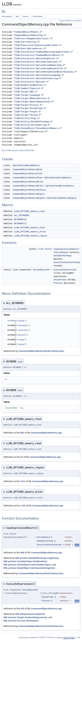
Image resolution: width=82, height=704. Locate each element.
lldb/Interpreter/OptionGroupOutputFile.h (40, 68)
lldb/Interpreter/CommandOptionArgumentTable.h (43, 51)
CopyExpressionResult (66, 249)
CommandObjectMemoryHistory (29, 189)
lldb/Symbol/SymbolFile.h (30, 85)
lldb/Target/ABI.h (25, 91)
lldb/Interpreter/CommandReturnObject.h (39, 55)
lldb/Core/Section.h (27, 41)
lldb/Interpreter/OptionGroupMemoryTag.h (39, 65)
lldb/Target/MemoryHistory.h (32, 98)
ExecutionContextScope (67, 262)
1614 (22, 481)
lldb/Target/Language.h (29, 95)
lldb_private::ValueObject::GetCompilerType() (27, 564)
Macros (69, 20)
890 (22, 552)
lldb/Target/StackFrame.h (30, 108)
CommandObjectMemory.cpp (46, 432)
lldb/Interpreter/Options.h (31, 81)
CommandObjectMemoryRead (27, 169)
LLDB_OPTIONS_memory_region (30, 235)
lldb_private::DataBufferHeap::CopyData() (37, 557)
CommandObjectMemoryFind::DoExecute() (40, 573)
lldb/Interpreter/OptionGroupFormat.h (37, 61)
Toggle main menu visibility (4, 10)
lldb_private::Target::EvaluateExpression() (25, 617)
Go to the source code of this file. (18, 150)
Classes (62, 20)
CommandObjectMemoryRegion (29, 193)
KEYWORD (18, 219)
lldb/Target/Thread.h (27, 115)
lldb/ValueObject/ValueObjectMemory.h (37, 128)
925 (22, 608)
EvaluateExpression (65, 269)
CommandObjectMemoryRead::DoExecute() (41, 351)
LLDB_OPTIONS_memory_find (29, 227)
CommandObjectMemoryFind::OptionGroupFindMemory (42, 177)
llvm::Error (45, 249)
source (26, 16)
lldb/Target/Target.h (27, 111)
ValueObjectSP (41, 269)
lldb (17, 16)
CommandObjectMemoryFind (27, 173)
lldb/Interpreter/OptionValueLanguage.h (39, 75)
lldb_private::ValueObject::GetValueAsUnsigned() (29, 567)
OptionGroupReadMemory (26, 165)
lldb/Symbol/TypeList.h (29, 88)
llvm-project (7, 16)
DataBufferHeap (63, 255)
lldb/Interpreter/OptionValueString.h (37, 78)
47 (21, 456)
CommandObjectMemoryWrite (28, 181)
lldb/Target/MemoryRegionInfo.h (34, 101)
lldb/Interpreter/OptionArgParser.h (36, 58)
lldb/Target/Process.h (28, 105)
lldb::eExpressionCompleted (29, 614)
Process (58, 283)
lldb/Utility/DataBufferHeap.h (33, 121)
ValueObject (62, 252)
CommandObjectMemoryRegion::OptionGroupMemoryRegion (45, 198)
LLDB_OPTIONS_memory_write (30, 231)
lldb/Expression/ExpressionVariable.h (37, 45)
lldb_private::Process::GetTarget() (20, 620)
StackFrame (60, 279)
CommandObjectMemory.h (28, 31)
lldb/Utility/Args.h (27, 118)
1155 (22, 505)
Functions (77, 20)
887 (22, 432)
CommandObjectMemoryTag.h (30, 35)
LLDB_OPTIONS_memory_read (29, 211)
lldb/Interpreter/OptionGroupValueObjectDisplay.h (45, 71)
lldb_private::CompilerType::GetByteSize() (25, 561)
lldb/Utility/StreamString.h (32, 124)
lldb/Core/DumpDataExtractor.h (33, 38)
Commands (37, 16)
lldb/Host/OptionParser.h (30, 48)
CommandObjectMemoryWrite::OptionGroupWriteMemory (43, 185)
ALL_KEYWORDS (21, 215)
